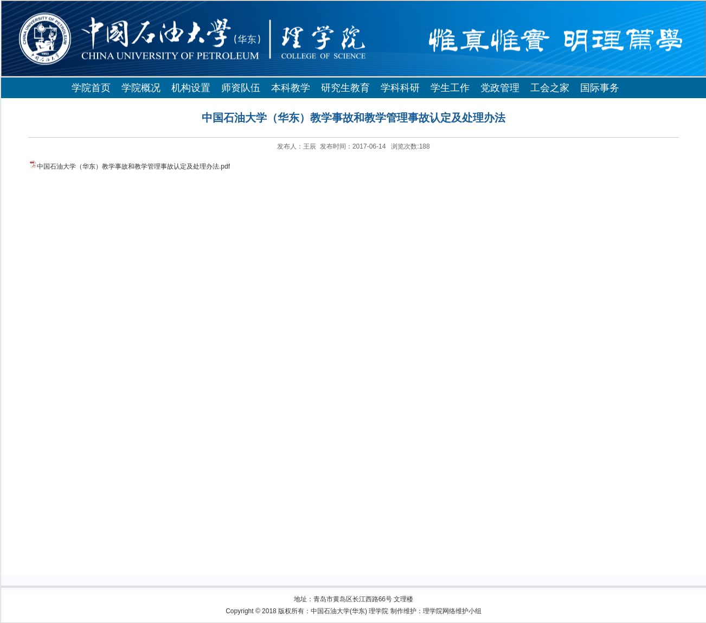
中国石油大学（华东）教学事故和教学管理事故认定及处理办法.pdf (133, 166)
